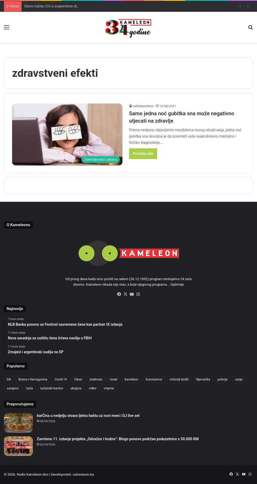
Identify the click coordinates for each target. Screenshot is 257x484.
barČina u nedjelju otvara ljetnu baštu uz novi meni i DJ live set (88, 416)
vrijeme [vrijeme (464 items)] (109, 388)
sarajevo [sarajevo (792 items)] (13, 388)
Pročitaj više (143, 153)
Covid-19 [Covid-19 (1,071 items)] (61, 379)
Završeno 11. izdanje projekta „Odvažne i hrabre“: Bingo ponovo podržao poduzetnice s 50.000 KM (118, 439)
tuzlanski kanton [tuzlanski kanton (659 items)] (51, 388)
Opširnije (177, 284)
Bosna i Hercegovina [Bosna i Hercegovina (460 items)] (32, 379)
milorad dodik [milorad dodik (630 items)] (179, 379)
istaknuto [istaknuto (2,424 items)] (96, 379)
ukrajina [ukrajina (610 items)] (75, 388)
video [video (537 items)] (92, 388)
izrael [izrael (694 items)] (113, 379)
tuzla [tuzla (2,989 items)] (29, 388)
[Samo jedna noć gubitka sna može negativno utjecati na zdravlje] (67, 135)
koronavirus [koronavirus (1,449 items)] (154, 379)
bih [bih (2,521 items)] (9, 379)
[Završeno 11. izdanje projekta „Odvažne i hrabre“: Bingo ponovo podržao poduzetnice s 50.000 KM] (18, 446)
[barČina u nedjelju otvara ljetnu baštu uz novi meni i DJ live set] (18, 423)
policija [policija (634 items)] (223, 379)
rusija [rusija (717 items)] (239, 379)
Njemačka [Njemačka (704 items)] (203, 379)
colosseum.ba (83, 474)
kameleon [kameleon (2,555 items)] (131, 379)
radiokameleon (143, 106)
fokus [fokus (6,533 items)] (78, 379)
